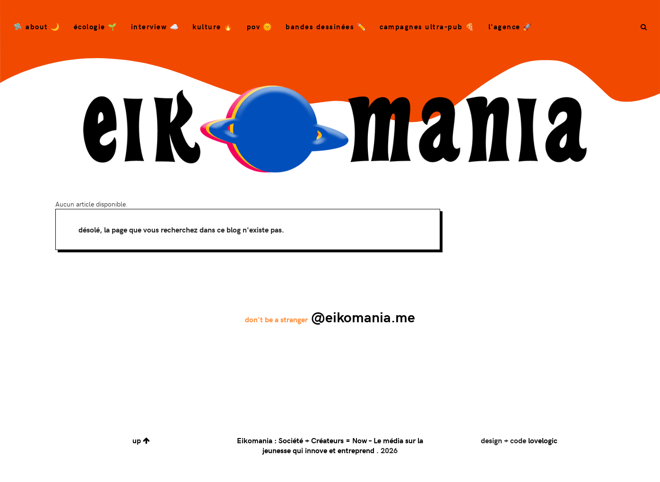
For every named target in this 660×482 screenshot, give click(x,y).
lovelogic (542, 440)
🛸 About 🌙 (37, 26)
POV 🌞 (260, 26)
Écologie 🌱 (96, 26)
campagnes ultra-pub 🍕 (427, 26)
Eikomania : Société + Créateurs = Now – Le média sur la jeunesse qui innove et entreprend (330, 445)
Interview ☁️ (155, 26)
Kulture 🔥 (213, 26)
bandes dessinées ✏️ (326, 26)
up (141, 440)
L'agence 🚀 (510, 26)
